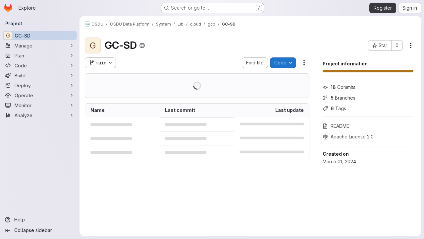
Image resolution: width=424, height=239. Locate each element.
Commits (339, 87)
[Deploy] (40, 85)
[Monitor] (40, 105)
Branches (339, 98)
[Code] (40, 65)
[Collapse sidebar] (40, 230)
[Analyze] (40, 115)
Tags (334, 108)
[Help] (40, 219)
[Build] (40, 75)
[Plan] (40, 55)
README (336, 126)
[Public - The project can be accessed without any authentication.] (142, 45)
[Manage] (40, 45)
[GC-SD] (40, 35)
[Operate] (40, 95)
